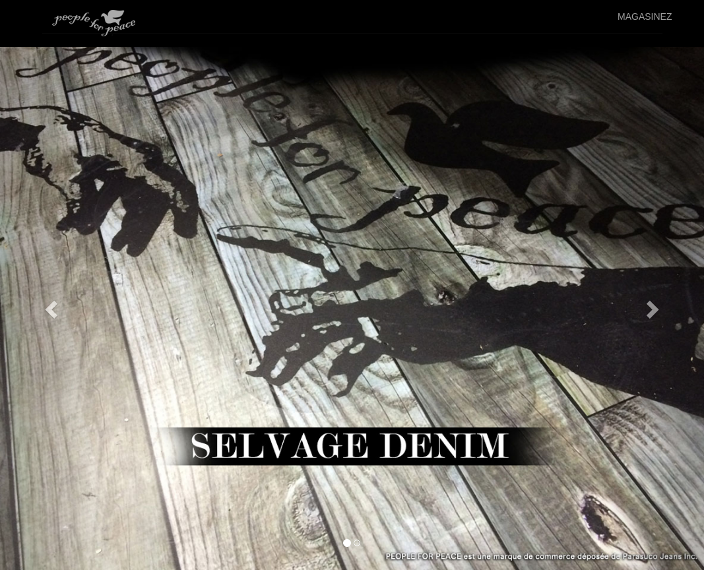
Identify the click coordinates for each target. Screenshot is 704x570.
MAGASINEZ (645, 16)
